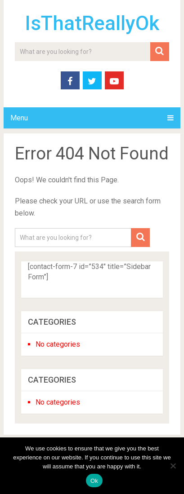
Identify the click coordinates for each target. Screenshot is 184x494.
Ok (94, 480)
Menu (19, 118)
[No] (172, 465)
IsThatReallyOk (92, 23)
